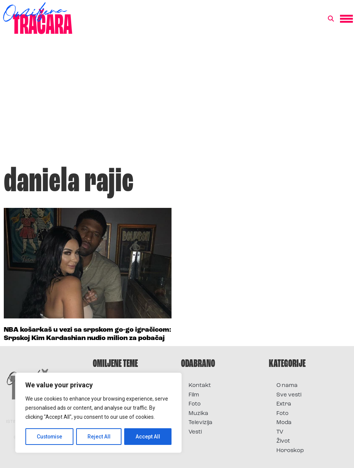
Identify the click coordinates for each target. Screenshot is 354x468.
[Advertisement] (177, 104)
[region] (98, 413)
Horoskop (290, 451)
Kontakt (200, 385)
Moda (284, 423)
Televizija (200, 423)
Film (194, 395)
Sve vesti (288, 395)
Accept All (148, 437)
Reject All (99, 437)
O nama (287, 385)
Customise (49, 437)
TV (279, 432)
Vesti (195, 432)
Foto (195, 404)
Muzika (198, 414)
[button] (331, 19)
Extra (283, 404)
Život (283, 441)
